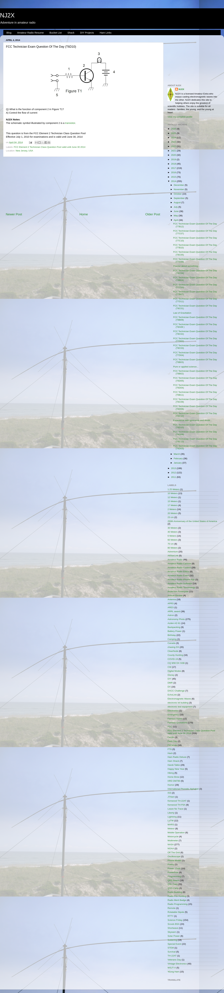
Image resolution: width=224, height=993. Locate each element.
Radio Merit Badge (177, 900)
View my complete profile (180, 117)
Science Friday (175, 920)
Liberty (171, 813)
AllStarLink (173, 555)
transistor (70, 123)
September (179, 198)
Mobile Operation (176, 832)
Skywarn (172, 932)
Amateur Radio (175, 559)
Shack (70, 32)
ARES (171, 607)
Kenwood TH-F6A (176, 805)
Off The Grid (174, 852)
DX (169, 687)
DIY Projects (87, 32)
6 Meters (172, 536)
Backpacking (174, 627)
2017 (174, 168)
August (177, 202)
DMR (170, 683)
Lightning (172, 817)
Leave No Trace (175, 809)
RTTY (170, 916)
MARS (171, 824)
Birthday (172, 635)
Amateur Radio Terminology (181, 587)
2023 (174, 142)
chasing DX (173, 647)
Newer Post (14, 214)
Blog (8, 32)
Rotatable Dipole (176, 912)
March (177, 454)
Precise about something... (186, 266)
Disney (171, 675)
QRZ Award (173, 880)
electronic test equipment (180, 706)
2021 (174, 150)
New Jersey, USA (24, 150)
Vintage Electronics (177, 963)
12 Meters (173, 497)
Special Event (174, 944)
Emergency (173, 714)
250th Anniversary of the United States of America (192, 521)
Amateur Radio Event (178, 575)
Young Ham (173, 971)
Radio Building (175, 892)
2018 (174, 164)
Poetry (171, 864)
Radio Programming (177, 904)
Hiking (171, 773)
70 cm (171, 544)
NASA (171, 844)
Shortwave (173, 928)
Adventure (173, 551)
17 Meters (173, 505)
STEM (171, 948)
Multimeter (173, 840)
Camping (172, 639)
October (178, 194)
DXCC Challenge (176, 691)
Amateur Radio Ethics (178, 571)
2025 (174, 133)
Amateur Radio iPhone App (181, 579)
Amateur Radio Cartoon (179, 563)
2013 (174, 468)
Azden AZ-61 (174, 623)
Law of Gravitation (182, 313)
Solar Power (174, 936)
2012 (174, 472)
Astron (171, 615)
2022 (174, 146)
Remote (171, 908)
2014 (174, 181)
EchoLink (172, 694)
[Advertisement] (83, 184)
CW (169, 667)
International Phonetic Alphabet (183, 789)
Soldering (172, 940)
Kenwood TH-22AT (177, 801)
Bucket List (55, 32)
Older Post (152, 214)
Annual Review (175, 595)
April (176, 220)
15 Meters (173, 501)
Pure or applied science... (185, 366)
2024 (174, 137)
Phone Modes (174, 860)
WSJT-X (172, 967)
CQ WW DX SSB (176, 663)
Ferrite (171, 737)
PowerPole (173, 872)
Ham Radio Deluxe (177, 757)
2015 (174, 177)
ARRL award (174, 611)
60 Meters (173, 540)
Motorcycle (173, 836)
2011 (174, 477)
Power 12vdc (174, 868)
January (178, 463)
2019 (174, 159)
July (176, 207)
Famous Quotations (177, 722)
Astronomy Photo (176, 619)
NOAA (171, 848)
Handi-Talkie (174, 765)
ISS (169, 793)
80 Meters (173, 548)
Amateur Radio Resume (30, 32)
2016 (174, 172)
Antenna (172, 599)
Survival (172, 951)
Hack (170, 753)
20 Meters (173, 513)
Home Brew (173, 777)
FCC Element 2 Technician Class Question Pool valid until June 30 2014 (49, 147)
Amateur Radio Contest (179, 567)
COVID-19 (173, 659)
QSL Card (173, 884)
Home (83, 214)
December (179, 185)
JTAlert (171, 797)
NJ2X (7, 15)
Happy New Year (176, 769)
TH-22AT (172, 955)
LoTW (171, 820)
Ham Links (106, 32)
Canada (171, 643)
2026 (174, 129)
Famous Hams (175, 718)
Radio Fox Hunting (177, 896)
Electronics (173, 710)
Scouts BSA (174, 924)
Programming (174, 876)
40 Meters (173, 532)
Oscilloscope (174, 856)
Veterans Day (174, 959)
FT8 (170, 749)
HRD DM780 (174, 781)
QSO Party (173, 888)
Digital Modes (174, 671)
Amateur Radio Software (180, 583)
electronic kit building (178, 702)
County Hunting (175, 655)
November (179, 189)
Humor (171, 785)
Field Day (172, 741)
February (178, 458)
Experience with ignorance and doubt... (192, 420)
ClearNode (173, 651)
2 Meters (172, 509)
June (176, 211)
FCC (170, 726)
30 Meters (173, 528)
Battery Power (175, 631)
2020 (174, 155)
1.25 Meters (173, 489)
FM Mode (172, 745)
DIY (169, 679)
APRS (171, 603)
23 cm (171, 517)
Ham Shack (173, 761)
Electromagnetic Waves (179, 698)
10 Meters (173, 493)
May (176, 215)
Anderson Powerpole (178, 591)
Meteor (171, 828)
